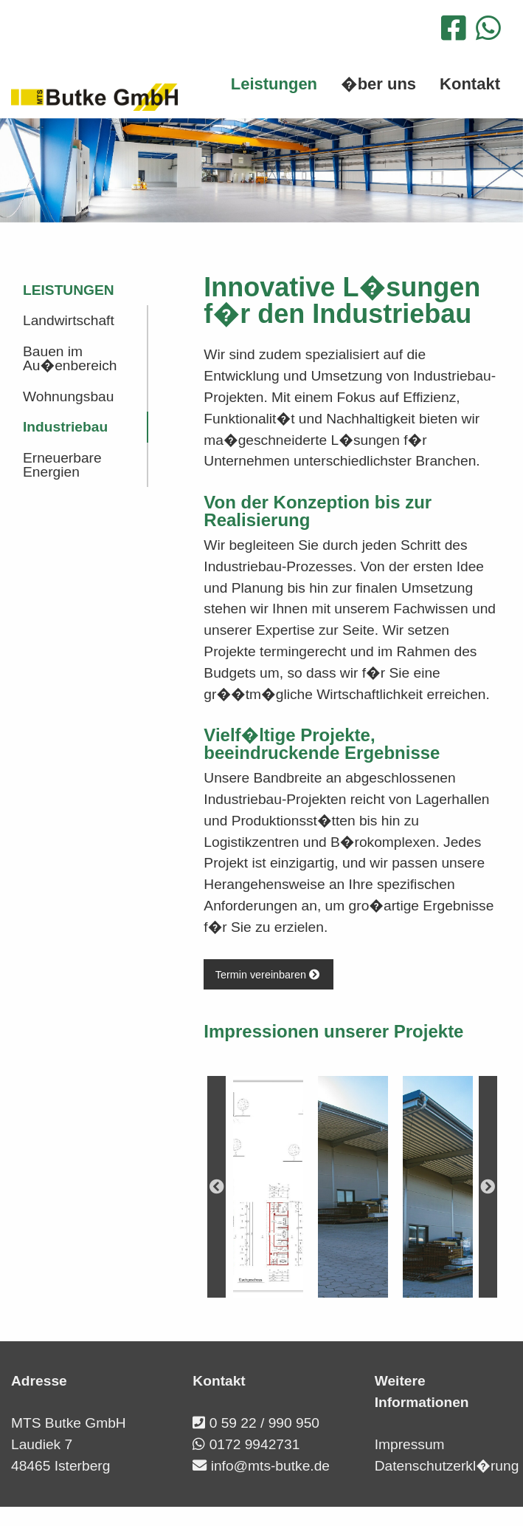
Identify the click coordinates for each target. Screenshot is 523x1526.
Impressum (410, 1444)
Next (488, 1187)
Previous (216, 1187)
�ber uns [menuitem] (378, 84)
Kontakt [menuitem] (470, 84)
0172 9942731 (254, 1444)
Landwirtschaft (68, 320)
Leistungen (68, 290)
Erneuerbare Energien (62, 465)
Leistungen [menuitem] (274, 84)
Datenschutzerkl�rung (447, 1466)
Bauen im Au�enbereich (70, 358)
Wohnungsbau (68, 396)
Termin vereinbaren (268, 975)
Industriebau (65, 427)
